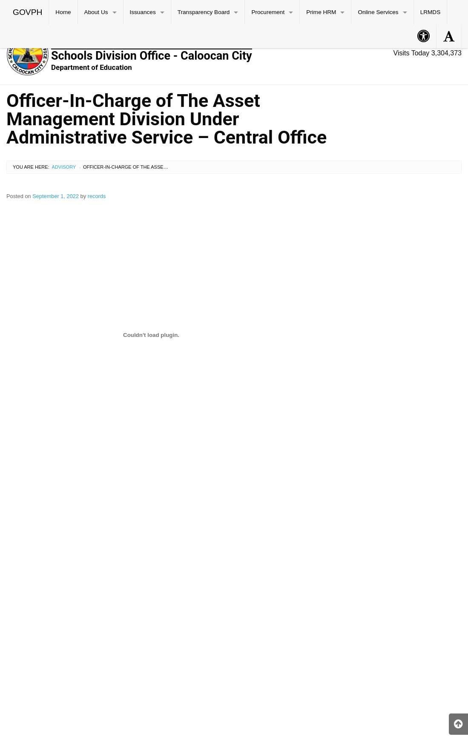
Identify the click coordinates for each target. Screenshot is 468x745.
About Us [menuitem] (96, 12)
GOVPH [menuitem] (27, 12)
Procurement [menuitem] (267, 12)
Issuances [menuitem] (143, 12)
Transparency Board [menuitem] (204, 12)
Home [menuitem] (63, 12)
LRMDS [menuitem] (430, 12)
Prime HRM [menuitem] (321, 12)
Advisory (64, 167)
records (97, 196)
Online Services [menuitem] (378, 12)
